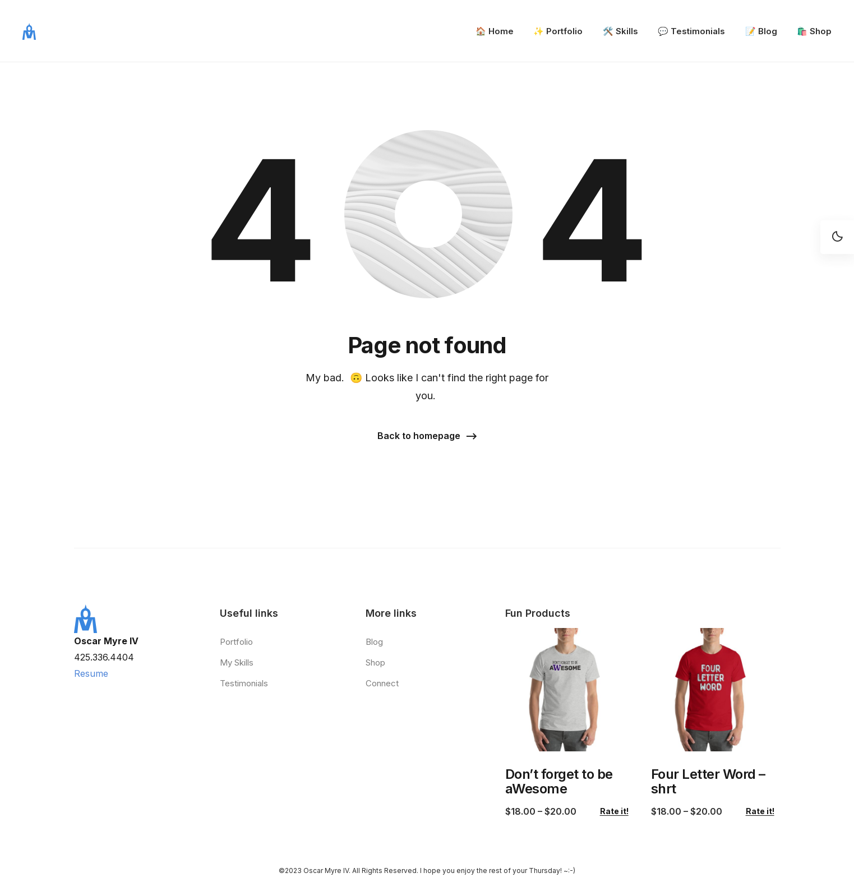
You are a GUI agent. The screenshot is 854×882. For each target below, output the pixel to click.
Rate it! (614, 811)
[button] (427, 436)
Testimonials (244, 683)
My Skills (236, 662)
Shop (375, 662)
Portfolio (236, 641)
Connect (382, 683)
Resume (91, 673)
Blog (374, 641)
